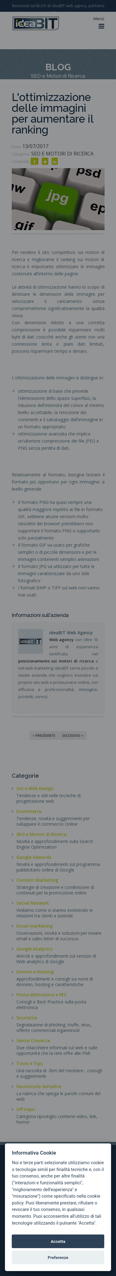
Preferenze (58, 1257)
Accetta (58, 1241)
